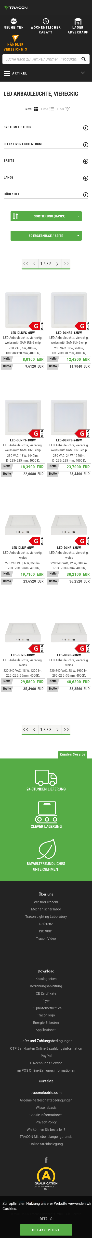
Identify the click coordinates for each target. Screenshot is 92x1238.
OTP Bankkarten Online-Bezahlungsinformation (46, 1048)
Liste (44, 109)
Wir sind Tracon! (46, 902)
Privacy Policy (46, 1122)
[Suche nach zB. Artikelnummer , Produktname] (46, 59)
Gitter (29, 109)
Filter (60, 109)
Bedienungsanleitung (46, 986)
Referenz (46, 924)
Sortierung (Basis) (46, 216)
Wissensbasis (46, 1108)
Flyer (46, 1001)
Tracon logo (46, 1015)
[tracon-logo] (15, 7)
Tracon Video (46, 938)
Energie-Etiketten (46, 1023)
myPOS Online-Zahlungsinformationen (46, 1070)
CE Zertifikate (46, 993)
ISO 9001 (46, 931)
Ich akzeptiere (46, 1230)
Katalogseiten (46, 979)
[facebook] (46, 1160)
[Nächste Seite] (57, 263)
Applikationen (46, 1030)
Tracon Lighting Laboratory (46, 916)
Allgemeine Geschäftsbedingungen (46, 1100)
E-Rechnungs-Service (46, 1063)
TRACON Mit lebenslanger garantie (46, 1137)
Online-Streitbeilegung (46, 1144)
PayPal (46, 1056)
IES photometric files (46, 1008)
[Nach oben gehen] (26, 263)
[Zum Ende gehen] (66, 263)
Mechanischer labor (46, 909)
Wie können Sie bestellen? (46, 1129)
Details (46, 1219)
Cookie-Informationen (46, 1115)
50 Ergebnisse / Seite (54, 236)
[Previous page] (34, 263)
